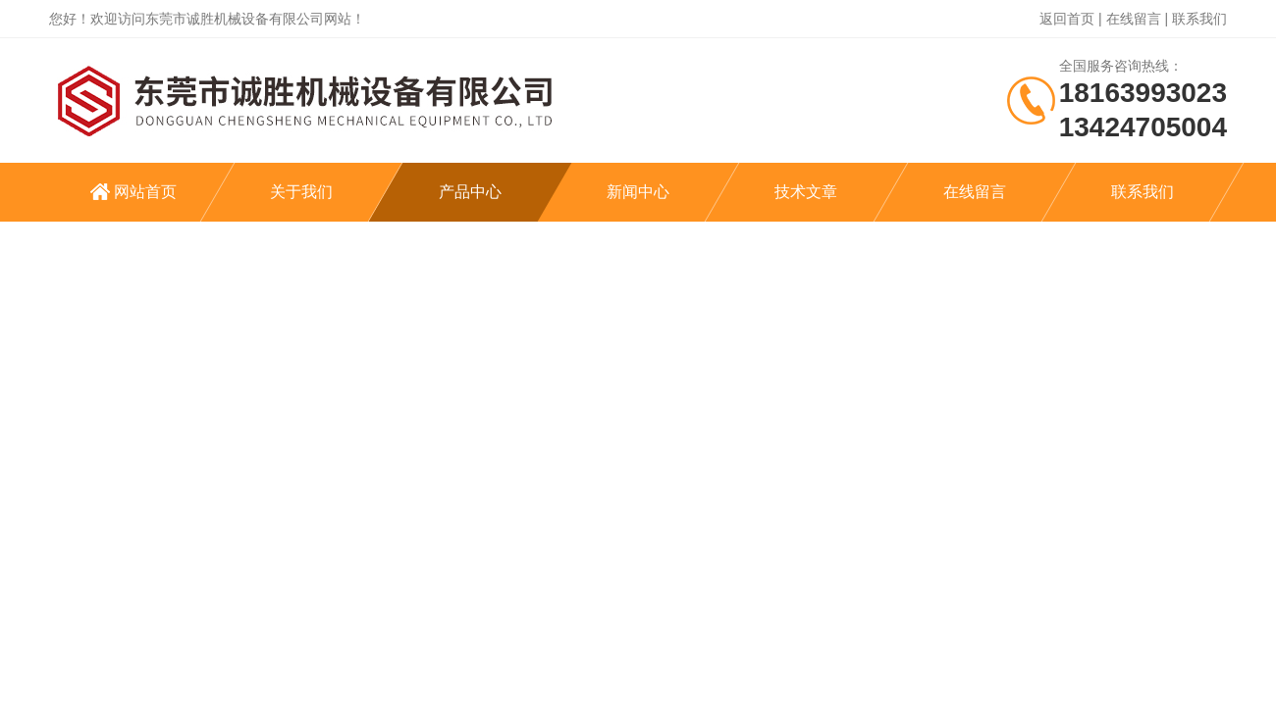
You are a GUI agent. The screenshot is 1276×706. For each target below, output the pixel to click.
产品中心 (470, 191)
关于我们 (301, 191)
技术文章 (805, 191)
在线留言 (1133, 18)
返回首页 (1066, 18)
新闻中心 (638, 191)
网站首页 (145, 191)
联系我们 (1199, 18)
